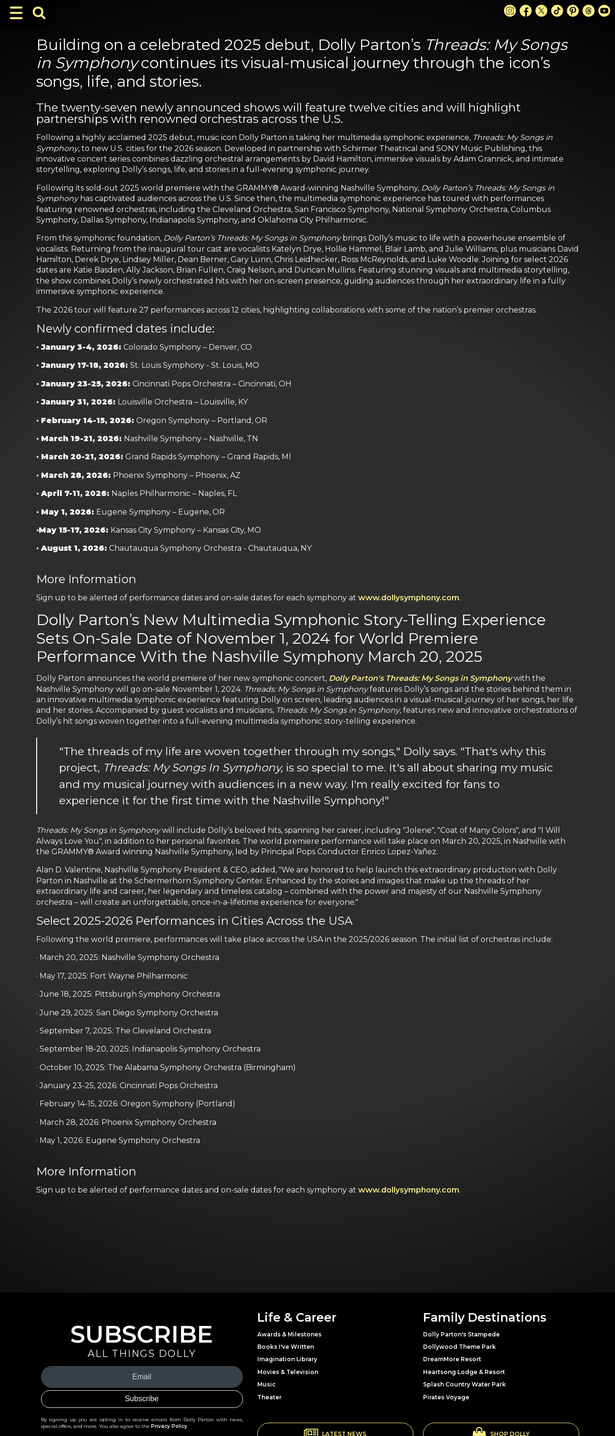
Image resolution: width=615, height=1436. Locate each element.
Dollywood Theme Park (459, 1346)
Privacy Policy (169, 1426)
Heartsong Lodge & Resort (464, 1371)
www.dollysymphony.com (408, 597)
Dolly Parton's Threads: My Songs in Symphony (420, 678)
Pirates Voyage (446, 1397)
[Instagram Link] (510, 11)
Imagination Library (287, 1359)
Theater (269, 1397)
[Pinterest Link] (573, 11)
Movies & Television (287, 1371)
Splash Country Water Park (464, 1384)
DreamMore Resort (452, 1359)
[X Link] (541, 11)
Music (266, 1384)
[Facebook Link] (526, 11)
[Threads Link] (589, 11)
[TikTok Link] (557, 11)
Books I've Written (285, 1346)
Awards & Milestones (289, 1334)
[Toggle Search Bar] (39, 13)
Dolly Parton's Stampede (461, 1334)
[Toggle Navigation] (16, 13)
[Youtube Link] (604, 11)
